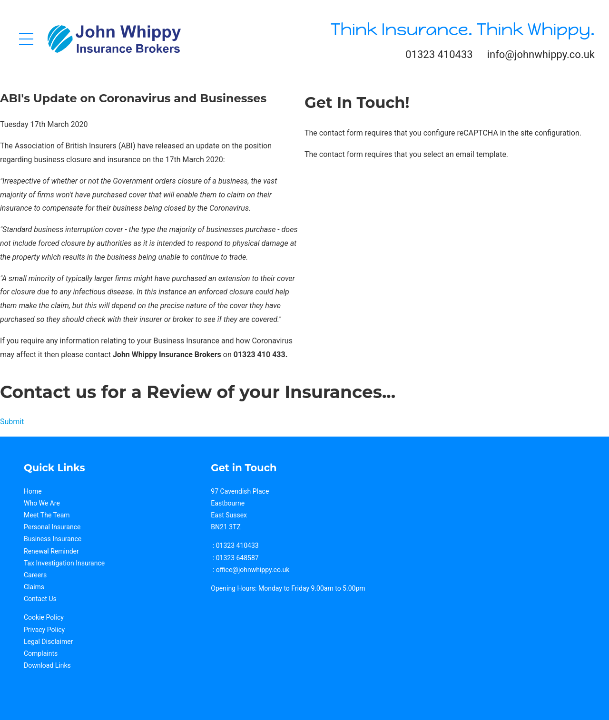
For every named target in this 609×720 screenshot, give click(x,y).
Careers (35, 575)
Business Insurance (52, 539)
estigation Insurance (75, 563)
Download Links (47, 665)
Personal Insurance (52, 527)
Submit (12, 421)
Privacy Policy (44, 629)
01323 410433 (438, 54)
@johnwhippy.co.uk (260, 570)
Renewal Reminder (51, 551)
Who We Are (42, 503)
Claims (34, 587)
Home (33, 491)
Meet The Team (47, 515)
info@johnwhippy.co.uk (541, 54)
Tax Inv (34, 563)
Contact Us (40, 599)
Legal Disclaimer (48, 641)
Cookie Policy (44, 617)
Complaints (41, 653)
